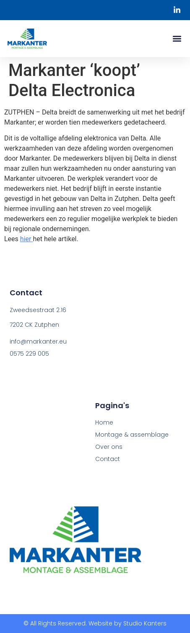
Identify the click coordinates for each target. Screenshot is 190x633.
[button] (177, 39)
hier (26, 239)
